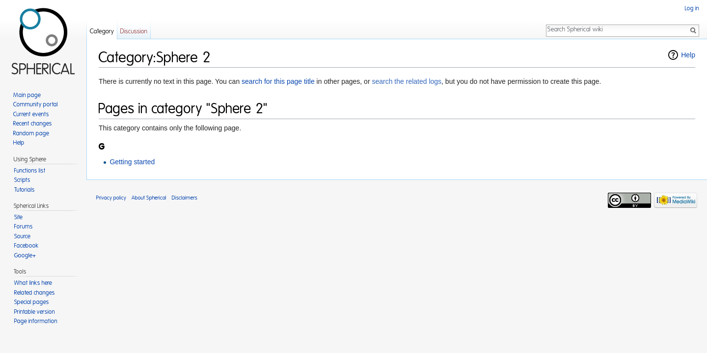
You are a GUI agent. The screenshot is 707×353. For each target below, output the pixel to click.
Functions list (30, 171)
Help (688, 55)
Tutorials (24, 190)
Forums (23, 226)
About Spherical (149, 198)
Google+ (25, 255)
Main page (27, 95)
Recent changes (32, 123)
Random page (31, 133)
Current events (31, 114)
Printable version (34, 312)
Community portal (35, 104)
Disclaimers (184, 198)
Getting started (132, 162)
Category (102, 31)
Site (18, 217)
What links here (33, 283)
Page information (35, 321)
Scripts (22, 180)
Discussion (133, 31)
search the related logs (406, 81)
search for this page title (278, 81)
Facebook (26, 246)
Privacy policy (111, 198)
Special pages (31, 302)
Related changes (34, 293)
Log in (692, 8)
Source (22, 236)
